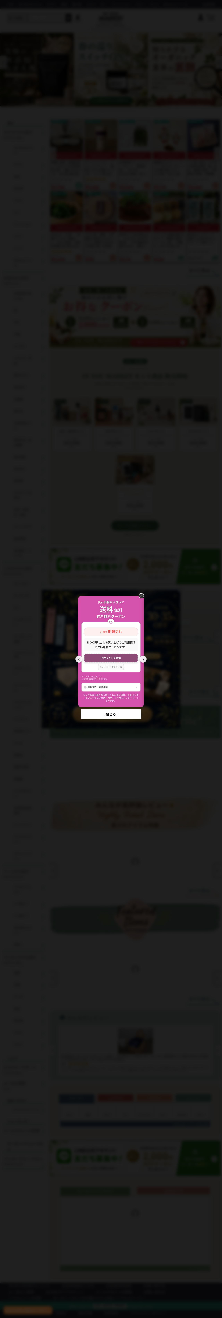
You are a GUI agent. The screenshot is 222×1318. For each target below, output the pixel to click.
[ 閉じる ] (111, 714)
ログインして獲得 (111, 658)
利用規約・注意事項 (98, 687)
